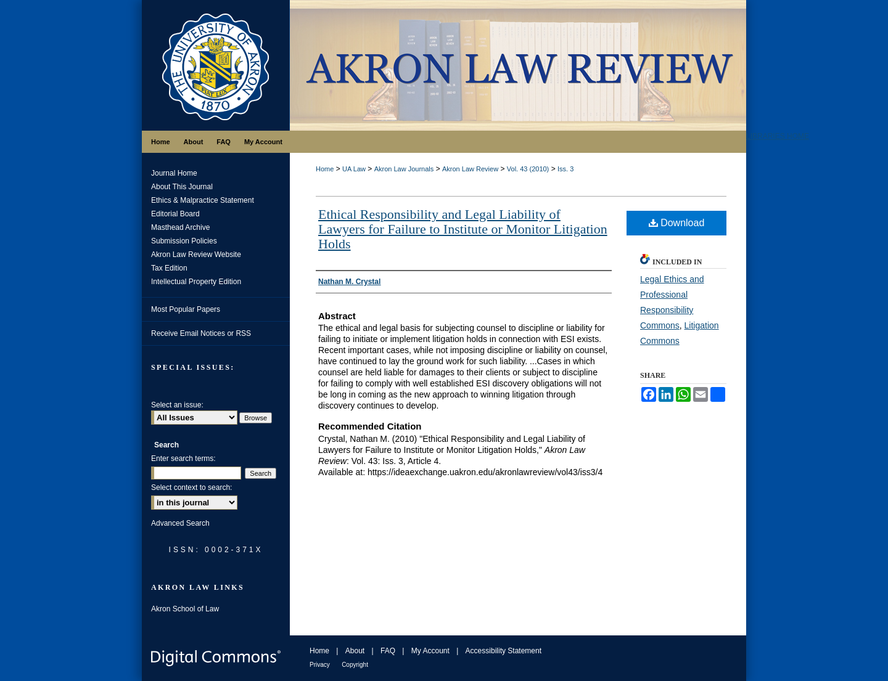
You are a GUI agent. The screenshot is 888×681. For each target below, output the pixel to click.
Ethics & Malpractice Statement (202, 200)
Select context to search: (191, 487)
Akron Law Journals (404, 169)
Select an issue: (177, 405)
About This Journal (182, 186)
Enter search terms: (183, 458)
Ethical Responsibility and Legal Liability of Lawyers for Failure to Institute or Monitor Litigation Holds (462, 228)
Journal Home (174, 173)
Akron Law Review (470, 169)
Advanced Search (180, 523)
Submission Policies (184, 241)
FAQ (387, 650)
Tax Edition (169, 268)
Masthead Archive (180, 227)
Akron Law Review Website (196, 254)
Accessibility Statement (503, 650)
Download (677, 223)
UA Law (354, 169)
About (354, 650)
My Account (430, 650)
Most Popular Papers (185, 309)
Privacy (320, 664)
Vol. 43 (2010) (528, 169)
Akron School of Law (185, 609)
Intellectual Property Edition (196, 281)
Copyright (355, 664)
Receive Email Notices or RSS (201, 333)
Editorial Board (175, 214)
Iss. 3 (565, 169)
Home (325, 169)
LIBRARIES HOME (777, 136)
